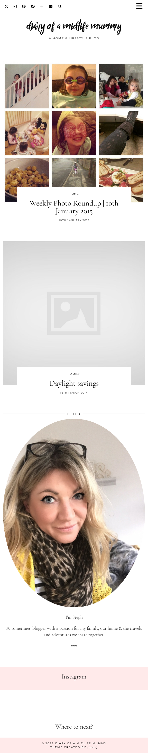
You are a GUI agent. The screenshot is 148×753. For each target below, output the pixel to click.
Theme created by (74, 747)
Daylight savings (74, 383)
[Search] (60, 6)
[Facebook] (33, 6)
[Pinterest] (24, 6)
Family (74, 374)
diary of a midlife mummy (74, 26)
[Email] (51, 6)
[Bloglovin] (42, 6)
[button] (141, 6)
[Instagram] (15, 6)
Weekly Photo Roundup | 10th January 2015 (74, 207)
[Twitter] (6, 6)
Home (74, 194)
